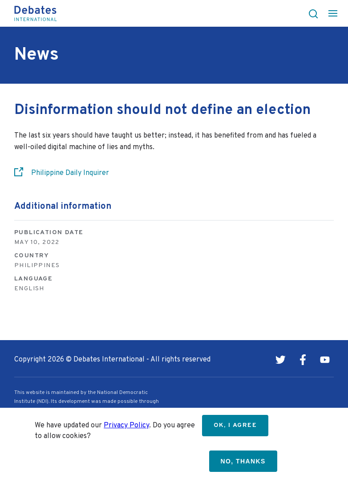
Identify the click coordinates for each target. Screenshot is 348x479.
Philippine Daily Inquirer (70, 173)
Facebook (303, 360)
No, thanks (243, 461)
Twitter (280, 360)
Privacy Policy (126, 425)
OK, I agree (235, 425)
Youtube (325, 360)
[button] (310, 13)
